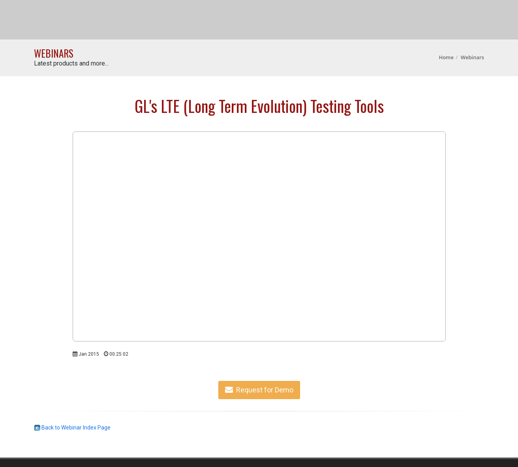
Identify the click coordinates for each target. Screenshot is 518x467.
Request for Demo (259, 390)
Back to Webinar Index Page (72, 427)
